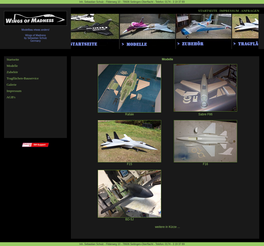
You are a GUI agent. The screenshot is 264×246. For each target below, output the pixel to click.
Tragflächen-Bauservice (23, 78)
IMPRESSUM (229, 11)
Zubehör (12, 72)
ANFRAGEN (250, 11)
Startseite (13, 59)
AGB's (10, 97)
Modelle (12, 66)
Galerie (11, 84)
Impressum (14, 91)
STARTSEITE (207, 11)
